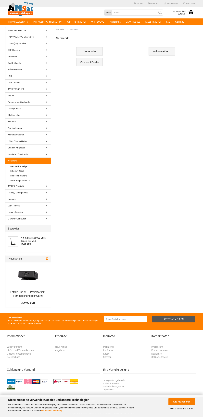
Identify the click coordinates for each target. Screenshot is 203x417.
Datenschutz (13, 357)
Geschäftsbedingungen (19, 353)
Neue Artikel (61, 346)
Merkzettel (189, 3)
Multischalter (14, 115)
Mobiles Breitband (18, 175)
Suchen (138, 3)
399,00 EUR (28, 302)
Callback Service (159, 357)
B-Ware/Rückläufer (17, 218)
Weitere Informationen (181, 408)
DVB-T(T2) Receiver (76, 22)
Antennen (115, 22)
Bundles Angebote (16, 147)
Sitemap (107, 357)
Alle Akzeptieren (181, 401)
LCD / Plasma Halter (17, 141)
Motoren (12, 121)
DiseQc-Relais (14, 108)
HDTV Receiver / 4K (18, 22)
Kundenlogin (171, 3)
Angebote (60, 350)
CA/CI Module (133, 22)
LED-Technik (14, 205)
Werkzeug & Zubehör (20, 180)
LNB (168, 22)
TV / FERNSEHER (16, 89)
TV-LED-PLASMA (16, 186)
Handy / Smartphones (18, 192)
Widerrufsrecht (14, 346)
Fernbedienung (15, 128)
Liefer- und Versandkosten (20, 350)
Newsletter (156, 353)
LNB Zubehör (14, 82)
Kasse (106, 353)
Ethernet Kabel (17, 171)
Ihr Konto (108, 350)
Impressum (157, 346)
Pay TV (11, 95)
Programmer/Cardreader (19, 102)
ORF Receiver (98, 22)
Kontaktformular (159, 350)
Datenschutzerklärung (51, 410)
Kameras (12, 199)
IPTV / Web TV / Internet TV (47, 22)
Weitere (179, 22)
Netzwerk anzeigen (19, 166)
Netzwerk (12, 160)
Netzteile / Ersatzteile (18, 154)
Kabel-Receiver (153, 22)
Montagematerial (16, 134)
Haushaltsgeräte (15, 212)
